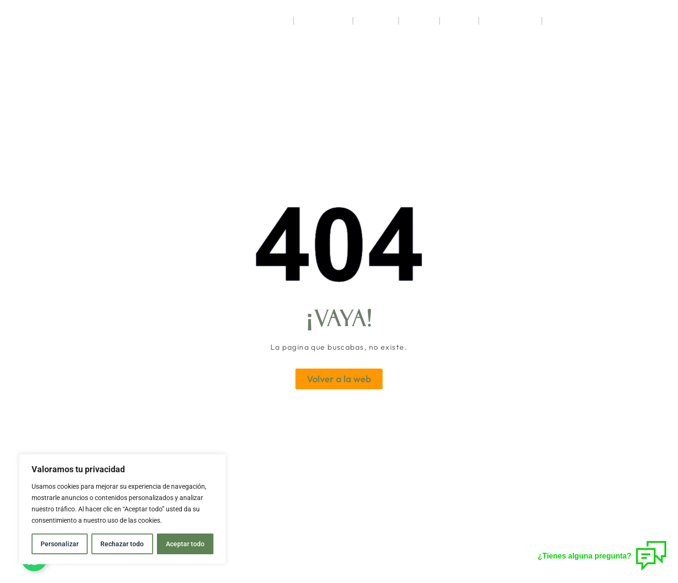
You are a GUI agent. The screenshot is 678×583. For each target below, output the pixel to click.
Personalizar (60, 544)
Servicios (376, 21)
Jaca (459, 20)
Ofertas (419, 21)
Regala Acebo (510, 21)
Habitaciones (263, 21)
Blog (556, 21)
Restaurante (323, 21)
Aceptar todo (185, 544)
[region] (122, 509)
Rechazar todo (122, 544)
